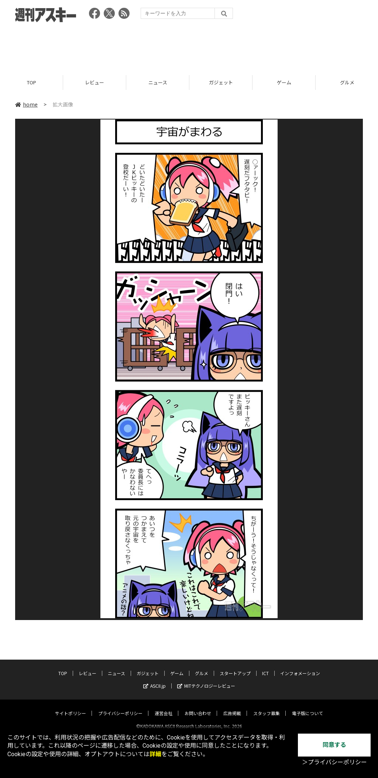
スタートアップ (235, 667)
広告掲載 (232, 707)
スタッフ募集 (266, 707)
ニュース (157, 82)
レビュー (94, 82)
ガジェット (221, 82)
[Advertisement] (189, 46)
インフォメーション (300, 667)
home (26, 104)
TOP (31, 82)
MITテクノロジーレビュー (206, 679)
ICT (265, 667)
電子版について (307, 707)
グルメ (201, 667)
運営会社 (163, 707)
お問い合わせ (198, 707)
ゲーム (284, 82)
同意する (334, 744)
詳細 (155, 754)
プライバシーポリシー (120, 707)
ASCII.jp (154, 679)
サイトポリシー (70, 707)
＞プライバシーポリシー (334, 762)
